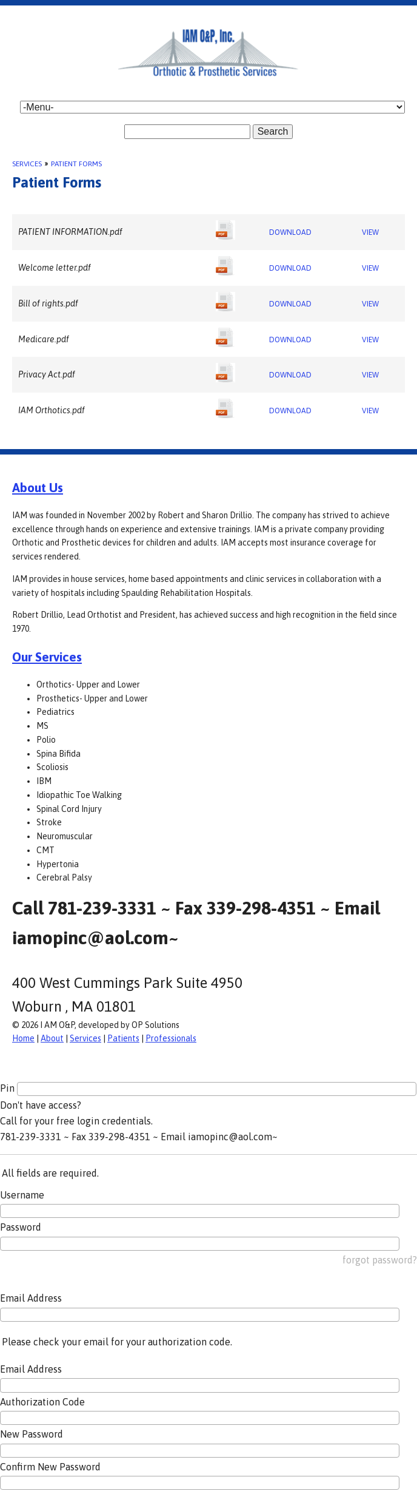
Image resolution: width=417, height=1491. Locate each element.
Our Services (47, 656)
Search (273, 131)
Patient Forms (76, 164)
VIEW (370, 232)
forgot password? (379, 1259)
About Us (37, 487)
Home (23, 1038)
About (52, 1038)
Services (27, 164)
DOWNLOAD (290, 232)
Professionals (170, 1038)
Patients (123, 1038)
